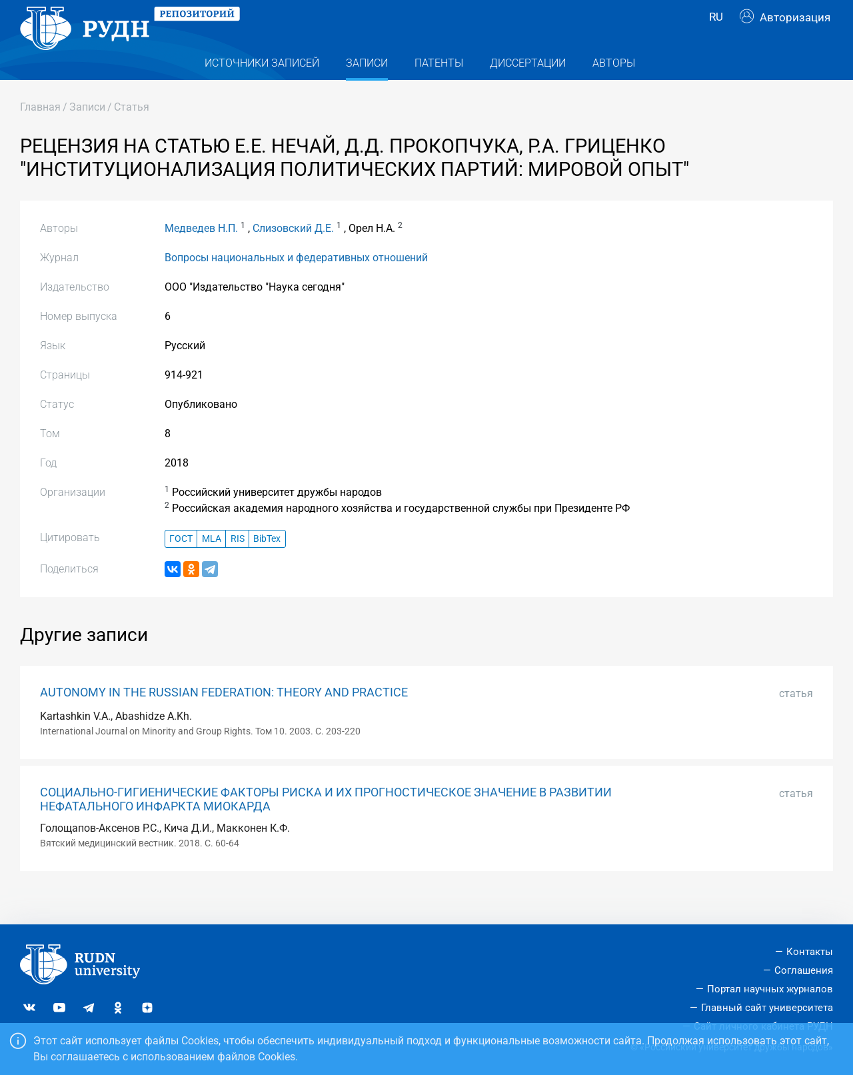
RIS (238, 565)
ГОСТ (181, 565)
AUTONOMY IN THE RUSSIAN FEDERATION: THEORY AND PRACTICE (224, 719)
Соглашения (803, 970)
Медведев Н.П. (201, 255)
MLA (211, 565)
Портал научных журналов (770, 989)
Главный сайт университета (767, 1008)
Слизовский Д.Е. (293, 255)
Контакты (809, 952)
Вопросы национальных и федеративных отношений (296, 284)
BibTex (267, 565)
